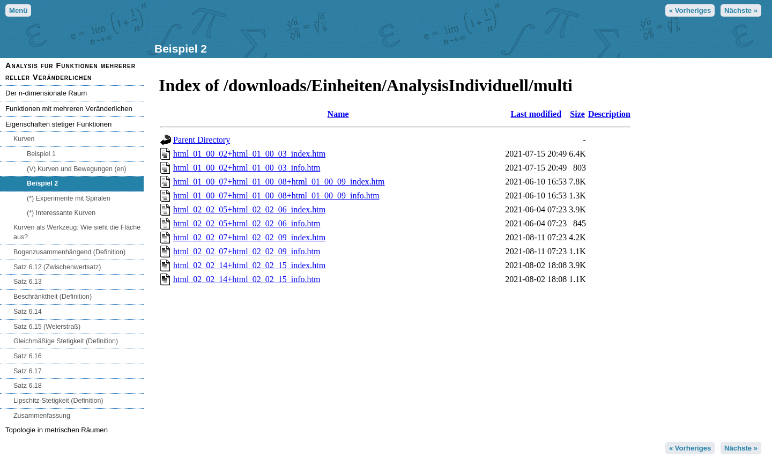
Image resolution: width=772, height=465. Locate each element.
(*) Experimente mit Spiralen (68, 198)
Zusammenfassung (41, 415)
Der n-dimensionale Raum (46, 93)
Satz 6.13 (27, 281)
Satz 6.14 (27, 311)
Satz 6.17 (27, 371)
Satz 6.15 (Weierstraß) (46, 326)
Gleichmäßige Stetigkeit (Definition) (65, 341)
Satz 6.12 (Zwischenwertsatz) (57, 267)
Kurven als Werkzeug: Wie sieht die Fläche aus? (76, 232)
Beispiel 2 (42, 183)
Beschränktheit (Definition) (52, 296)
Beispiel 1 (41, 154)
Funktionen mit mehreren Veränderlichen (68, 109)
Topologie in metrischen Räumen (56, 430)
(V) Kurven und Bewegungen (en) (77, 169)
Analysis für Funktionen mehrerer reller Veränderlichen (70, 71)
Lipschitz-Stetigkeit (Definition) (58, 400)
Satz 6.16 (27, 356)
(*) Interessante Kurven (61, 213)
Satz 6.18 (27, 385)
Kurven (23, 139)
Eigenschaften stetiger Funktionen (58, 124)
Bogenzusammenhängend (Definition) (69, 252)
